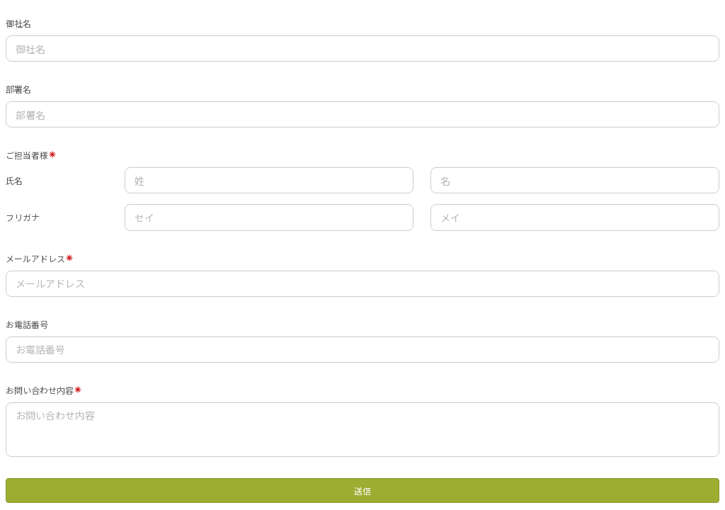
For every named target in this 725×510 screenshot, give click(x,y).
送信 (362, 490)
